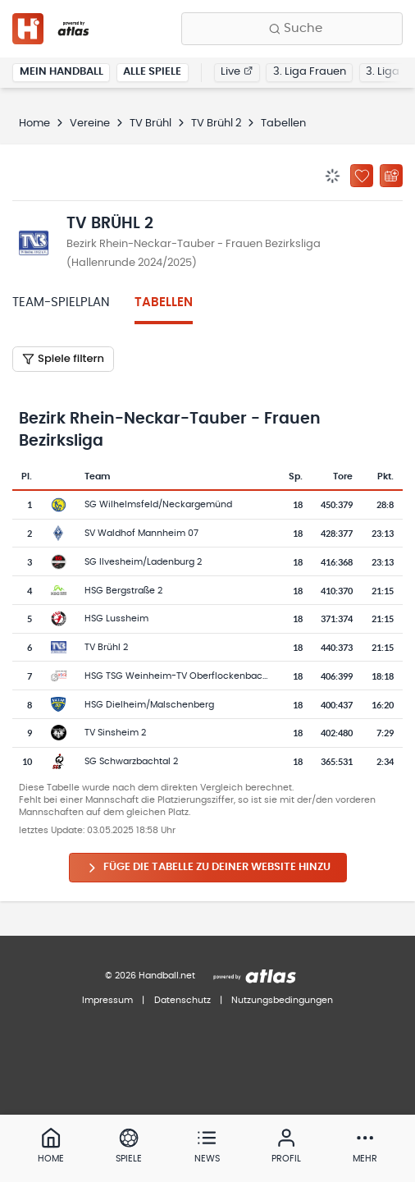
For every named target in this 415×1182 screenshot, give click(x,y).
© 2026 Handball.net (150, 975)
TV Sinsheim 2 (115, 732)
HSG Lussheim (116, 618)
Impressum (107, 1000)
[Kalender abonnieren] (391, 175)
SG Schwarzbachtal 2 (131, 761)
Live (237, 71)
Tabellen (164, 302)
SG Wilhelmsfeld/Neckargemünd (158, 504)
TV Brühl (150, 123)
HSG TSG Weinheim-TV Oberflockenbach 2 (180, 675)
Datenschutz (182, 1000)
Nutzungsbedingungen (282, 1000)
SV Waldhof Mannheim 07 (141, 533)
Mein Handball (61, 71)
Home (34, 123)
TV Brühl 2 (216, 123)
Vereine (90, 123)
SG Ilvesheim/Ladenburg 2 (143, 561)
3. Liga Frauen (309, 71)
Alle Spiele (152, 71)
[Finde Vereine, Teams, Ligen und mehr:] (292, 28)
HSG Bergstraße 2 (123, 590)
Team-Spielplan (61, 302)
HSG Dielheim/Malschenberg (149, 704)
